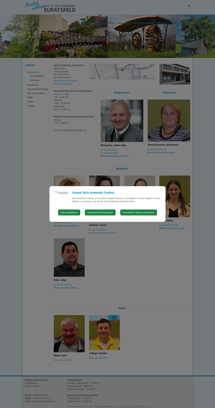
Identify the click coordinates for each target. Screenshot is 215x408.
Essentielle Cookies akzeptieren (139, 212)
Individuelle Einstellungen (100, 212)
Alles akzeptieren (69, 212)
